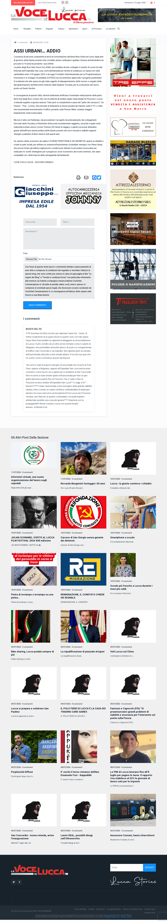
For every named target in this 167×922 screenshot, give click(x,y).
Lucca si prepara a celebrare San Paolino (31, 712)
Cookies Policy (149, 915)
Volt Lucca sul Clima (122, 654)
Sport (85, 28)
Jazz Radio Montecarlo (47, 2)
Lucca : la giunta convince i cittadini (131, 483)
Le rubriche (111, 28)
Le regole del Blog (114, 911)
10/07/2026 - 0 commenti (120, 479)
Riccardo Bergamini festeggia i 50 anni (81, 485)
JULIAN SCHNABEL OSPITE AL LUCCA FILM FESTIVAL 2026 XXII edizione (34, 542)
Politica (38, 28)
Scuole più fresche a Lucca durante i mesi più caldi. (132, 590)
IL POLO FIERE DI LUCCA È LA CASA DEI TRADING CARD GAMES (82, 712)
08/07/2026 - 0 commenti (71, 769)
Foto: (25, 253)
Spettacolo (74, 28)
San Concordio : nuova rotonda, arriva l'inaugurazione (34, 839)
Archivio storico (126, 919)
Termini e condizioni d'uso (132, 911)
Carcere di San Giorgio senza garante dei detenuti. (83, 542)
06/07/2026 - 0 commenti (21, 833)
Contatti (91, 911)
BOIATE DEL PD (34, 329)
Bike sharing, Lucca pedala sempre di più (33, 655)
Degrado (49, 28)
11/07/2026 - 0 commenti (21, 472)
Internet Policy (150, 911)
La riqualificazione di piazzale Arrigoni (78, 655)
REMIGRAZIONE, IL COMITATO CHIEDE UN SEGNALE (83, 598)
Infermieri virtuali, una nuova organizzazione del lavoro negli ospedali (30, 480)
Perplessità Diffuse (22, 774)
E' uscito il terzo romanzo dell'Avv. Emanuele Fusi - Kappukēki (81, 775)
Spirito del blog (80, 911)
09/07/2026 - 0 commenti (71, 649)
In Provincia (97, 28)
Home (15, 28)
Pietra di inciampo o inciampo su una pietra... (33, 598)
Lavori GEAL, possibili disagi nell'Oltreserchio (78, 839)
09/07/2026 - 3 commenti (21, 649)
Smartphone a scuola (123, 540)
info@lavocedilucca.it (112, 919)
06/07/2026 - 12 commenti (121, 833)
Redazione (19, 177)
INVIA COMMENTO (37, 305)
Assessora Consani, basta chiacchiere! (126, 839)
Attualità (27, 28)
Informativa (100, 911)
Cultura (61, 28)
